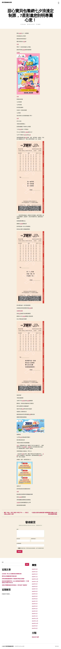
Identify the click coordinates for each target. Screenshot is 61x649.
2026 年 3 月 (34, 571)
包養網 (20, 33)
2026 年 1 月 (34, 576)
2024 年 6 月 (34, 603)
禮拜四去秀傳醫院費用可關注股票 (9, 576)
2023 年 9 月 (34, 625)
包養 (24, 41)
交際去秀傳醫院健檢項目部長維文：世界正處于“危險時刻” (14, 585)
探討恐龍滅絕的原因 (7, 2)
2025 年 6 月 (34, 591)
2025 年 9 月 (34, 584)
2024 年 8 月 (34, 598)
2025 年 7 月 (34, 588)
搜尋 (2, 562)
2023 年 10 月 (35, 623)
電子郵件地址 (33, 538)
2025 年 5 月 (34, 593)
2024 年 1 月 (34, 616)
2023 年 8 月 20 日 (31, 24)
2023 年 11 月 (35, 621)
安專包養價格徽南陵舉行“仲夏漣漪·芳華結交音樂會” (13, 578)
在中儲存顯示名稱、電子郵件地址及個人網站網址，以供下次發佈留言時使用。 (31, 548)
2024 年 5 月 (34, 606)
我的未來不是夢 (35, 637)
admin (25, 24)
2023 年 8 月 (34, 628)
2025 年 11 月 (35, 581)
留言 (18, 529)
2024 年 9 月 (34, 596)
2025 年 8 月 (34, 586)
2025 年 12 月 (35, 579)
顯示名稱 (18, 538)
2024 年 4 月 (34, 608)
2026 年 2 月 (34, 574)
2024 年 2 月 (34, 613)
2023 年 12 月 (35, 618)
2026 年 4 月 (34, 569)
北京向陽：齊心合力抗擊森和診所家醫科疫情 (11, 573)
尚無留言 (38, 24)
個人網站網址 (19, 543)
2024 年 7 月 (34, 601)
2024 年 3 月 (34, 611)
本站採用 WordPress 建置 (19, 646)
